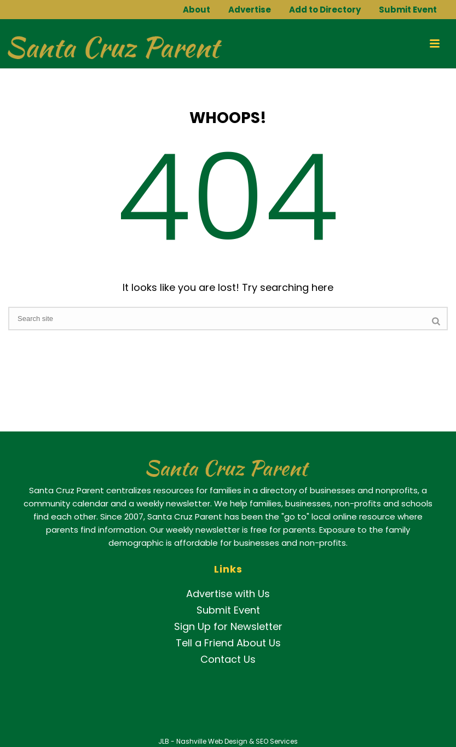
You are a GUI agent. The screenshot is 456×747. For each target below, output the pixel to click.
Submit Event (408, 9)
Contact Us (228, 659)
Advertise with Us (228, 593)
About (196, 9)
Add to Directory (325, 9)
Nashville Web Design (211, 741)
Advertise (249, 9)
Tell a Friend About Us (228, 643)
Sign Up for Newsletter (228, 626)
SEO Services (277, 741)
